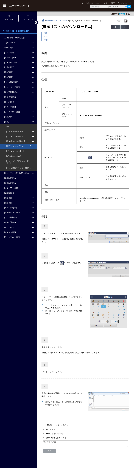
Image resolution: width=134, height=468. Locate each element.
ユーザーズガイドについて (89, 3)
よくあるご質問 (108, 3)
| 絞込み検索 (113, 6)
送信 (49, 452)
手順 (46, 40)
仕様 (46, 36)
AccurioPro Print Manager (57, 20)
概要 (46, 33)
